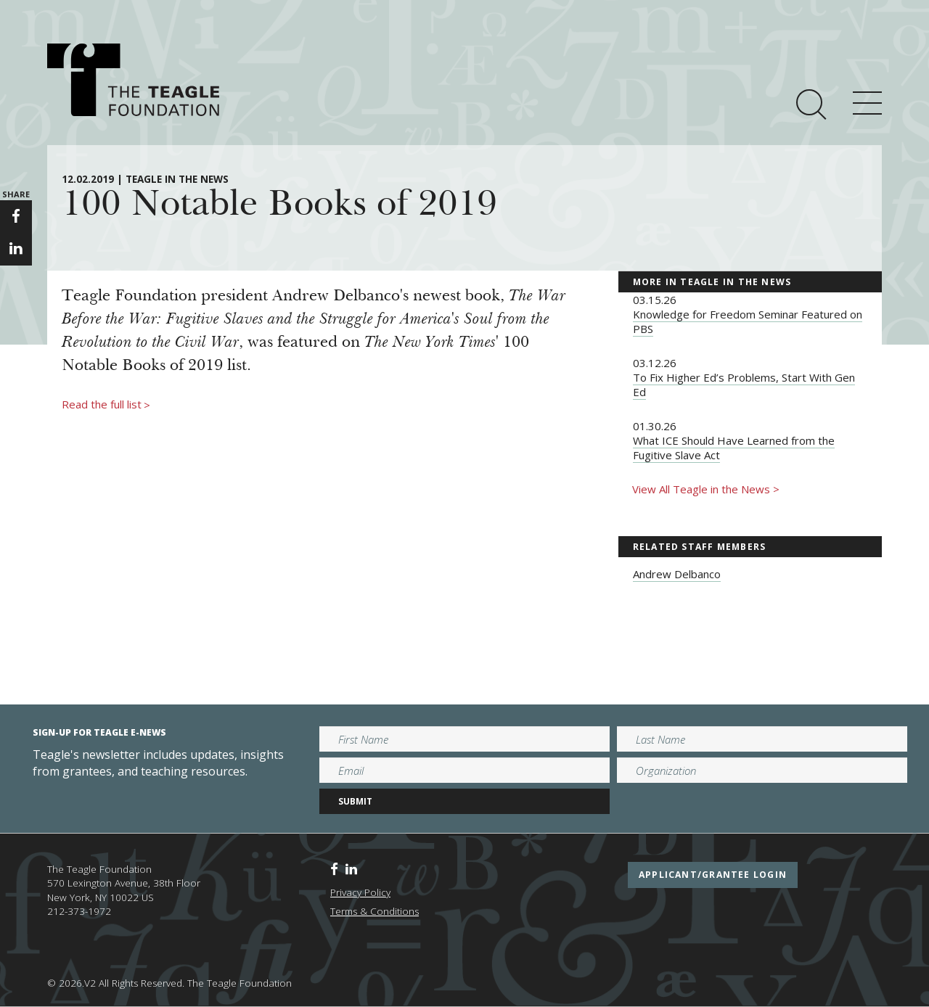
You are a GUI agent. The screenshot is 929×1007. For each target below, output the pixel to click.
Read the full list (106, 405)
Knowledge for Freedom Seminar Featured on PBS (747, 321)
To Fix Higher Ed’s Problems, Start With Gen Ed (744, 384)
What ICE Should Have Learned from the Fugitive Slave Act (734, 447)
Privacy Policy (360, 892)
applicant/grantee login (713, 874)
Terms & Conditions (374, 911)
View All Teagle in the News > (705, 489)
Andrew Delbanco (677, 574)
